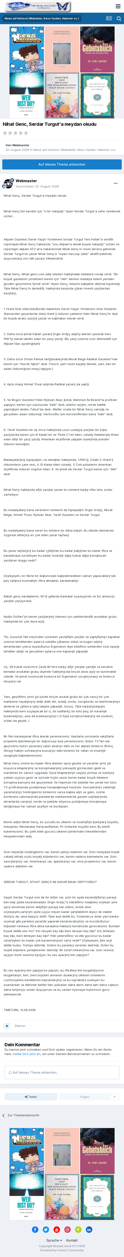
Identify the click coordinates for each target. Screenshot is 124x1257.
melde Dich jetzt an (26, 1054)
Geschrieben (37, 186)
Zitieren (19, 1026)
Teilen (31, 1096)
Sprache (54, 1240)
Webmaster (20, 145)
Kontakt (72, 1240)
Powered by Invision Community (62, 1250)
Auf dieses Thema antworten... (34, 1072)
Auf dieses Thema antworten (62, 164)
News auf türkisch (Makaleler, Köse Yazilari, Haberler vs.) (75, 150)
